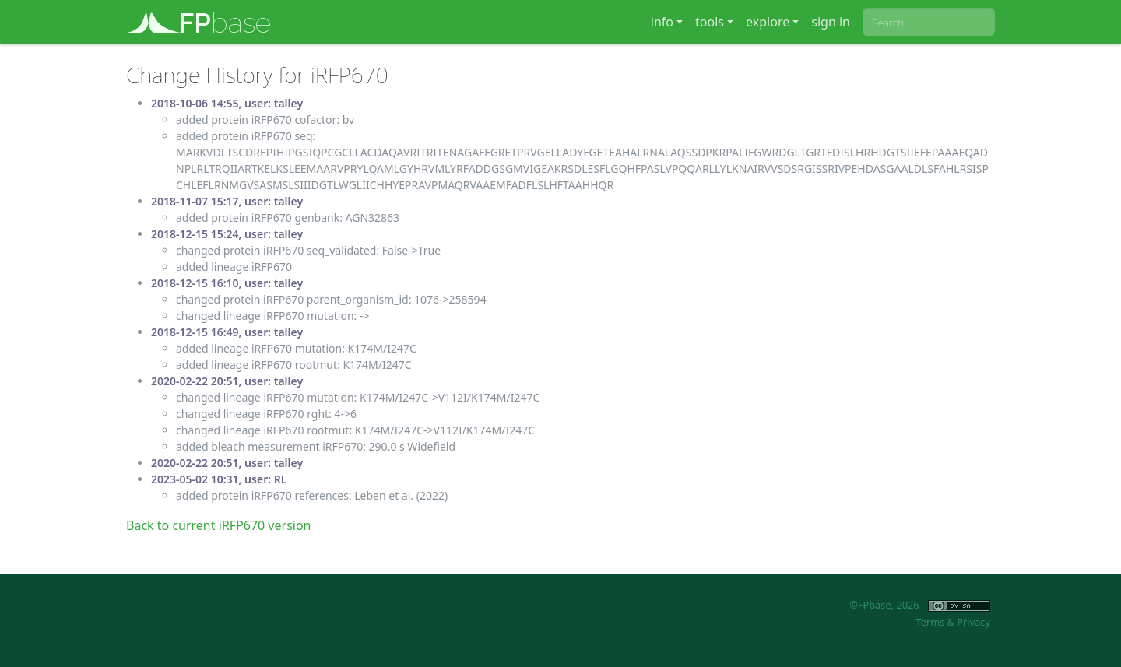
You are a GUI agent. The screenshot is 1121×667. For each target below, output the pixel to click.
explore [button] (767, 21)
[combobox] (929, 22)
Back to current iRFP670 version (218, 525)
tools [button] (709, 21)
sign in (830, 21)
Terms (929, 622)
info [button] (662, 21)
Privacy (973, 622)
